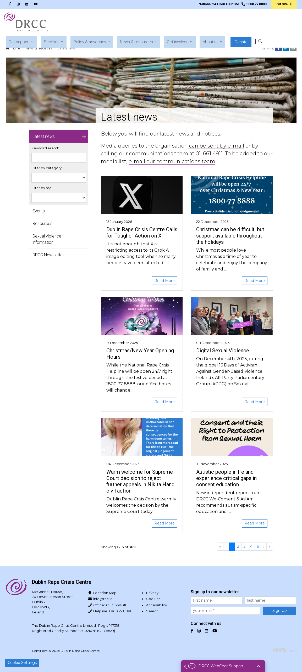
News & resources (38, 48)
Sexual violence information (46, 239)
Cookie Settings (22, 662)
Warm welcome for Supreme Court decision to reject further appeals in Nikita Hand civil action (140, 481)
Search (152, 611)
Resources (42, 223)
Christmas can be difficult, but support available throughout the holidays (230, 235)
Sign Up (279, 610)
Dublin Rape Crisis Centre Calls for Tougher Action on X (141, 232)
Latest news (43, 136)
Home (16, 48)
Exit (283, 4)
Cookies (153, 599)
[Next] (264, 547)
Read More (164, 280)
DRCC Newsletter (48, 254)
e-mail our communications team (172, 161)
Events (38, 210)
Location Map (105, 593)
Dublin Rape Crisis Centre (30, 23)
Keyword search (45, 148)
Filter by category (46, 168)
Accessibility (156, 605)
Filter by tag (41, 188)
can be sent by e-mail (216, 146)
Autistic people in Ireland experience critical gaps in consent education (226, 478)
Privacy (152, 593)
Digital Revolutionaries (284, 650)
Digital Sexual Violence (222, 350)
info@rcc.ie (103, 599)
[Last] (269, 547)
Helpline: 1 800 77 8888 (113, 611)
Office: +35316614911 (109, 605)
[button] (105, 23)
